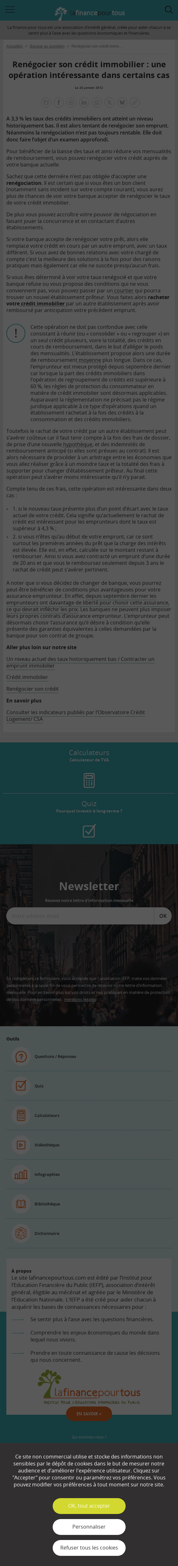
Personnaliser (89, 1526)
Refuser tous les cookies (89, 1547)
